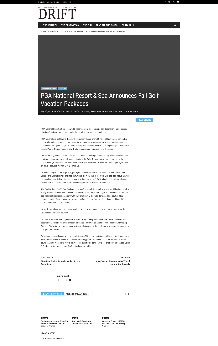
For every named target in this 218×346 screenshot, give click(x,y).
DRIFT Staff (63, 276)
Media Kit (67, 2)
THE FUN (87, 25)
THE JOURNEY (50, 25)
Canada (67, 31)
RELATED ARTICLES (52, 294)
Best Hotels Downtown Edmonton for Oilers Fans (83, 322)
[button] (175, 25)
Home (43, 31)
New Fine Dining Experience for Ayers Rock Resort (60, 262)
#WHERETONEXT (54, 31)
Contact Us (128, 25)
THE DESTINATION (70, 25)
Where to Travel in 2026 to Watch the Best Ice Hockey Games (113, 323)
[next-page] (128, 294)
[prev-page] (125, 294)
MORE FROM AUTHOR (76, 294)
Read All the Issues (106, 25)
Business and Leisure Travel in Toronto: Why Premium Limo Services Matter (54, 323)
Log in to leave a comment (52, 338)
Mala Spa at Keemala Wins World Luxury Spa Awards (113, 262)
